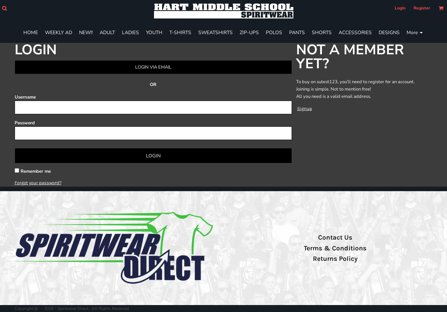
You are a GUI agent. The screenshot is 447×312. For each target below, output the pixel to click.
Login (400, 8)
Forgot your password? (38, 182)
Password (25, 123)
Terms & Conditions (335, 248)
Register (422, 8)
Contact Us (335, 237)
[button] (4, 8)
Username (25, 97)
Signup (304, 108)
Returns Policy (335, 259)
